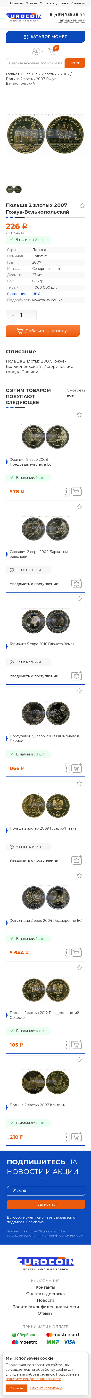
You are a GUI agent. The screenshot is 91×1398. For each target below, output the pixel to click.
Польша (30, 74)
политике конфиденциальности (33, 1379)
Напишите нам (71, 20)
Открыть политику (46, 1388)
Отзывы (31, 3)
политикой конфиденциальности (57, 1235)
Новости (16, 3)
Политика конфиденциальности (45, 1307)
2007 (65, 74)
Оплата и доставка (54, 3)
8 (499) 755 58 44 (67, 14)
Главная (12, 74)
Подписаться (46, 1204)
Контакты (78, 3)
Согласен (16, 1388)
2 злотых (49, 74)
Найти (74, 63)
